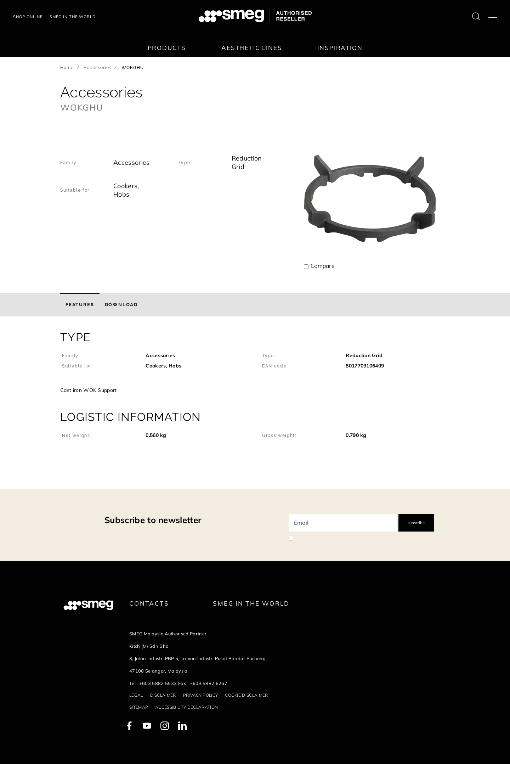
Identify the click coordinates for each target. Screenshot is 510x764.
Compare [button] (323, 265)
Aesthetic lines (251, 47)
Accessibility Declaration (186, 707)
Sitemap (138, 707)
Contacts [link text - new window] (149, 603)
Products (167, 47)
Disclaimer (163, 695)
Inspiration (339, 47)
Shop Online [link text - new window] (27, 16)
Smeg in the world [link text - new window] (73, 16)
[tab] (80, 304)
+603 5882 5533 (158, 683)
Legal (136, 695)
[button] (255, 363)
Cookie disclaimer (246, 695)
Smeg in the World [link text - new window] (251, 603)
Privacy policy (200, 695)
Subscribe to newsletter (152, 520)
